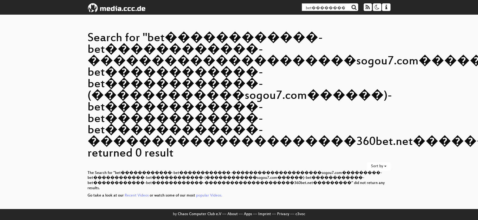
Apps (248, 214)
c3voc (300, 214)
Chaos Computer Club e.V (199, 214)
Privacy (283, 214)
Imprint (264, 214)
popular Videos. (209, 195)
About (232, 214)
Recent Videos (137, 195)
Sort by (379, 166)
